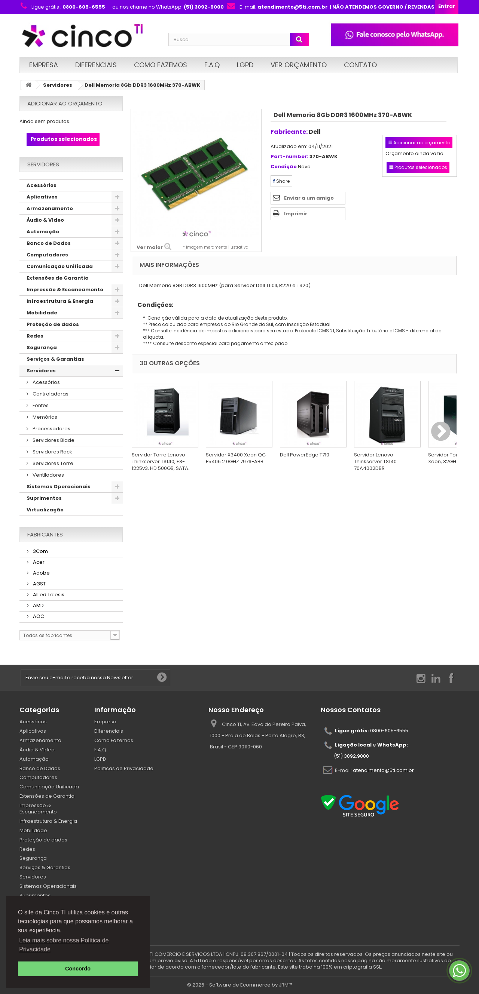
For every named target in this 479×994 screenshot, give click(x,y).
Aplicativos (42, 196)
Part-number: (289, 157)
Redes (35, 335)
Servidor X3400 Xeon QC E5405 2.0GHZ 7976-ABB (236, 458)
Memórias (44, 417)
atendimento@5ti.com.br (383, 770)
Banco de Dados (49, 243)
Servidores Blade (52, 440)
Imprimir (295, 213)
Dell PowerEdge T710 (304, 454)
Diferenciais (96, 65)
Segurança (42, 347)
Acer (38, 562)
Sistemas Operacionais (59, 486)
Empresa (43, 65)
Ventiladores (47, 474)
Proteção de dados (53, 324)
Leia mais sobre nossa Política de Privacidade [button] (64, 945)
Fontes (40, 405)
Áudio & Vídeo (45, 220)
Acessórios (42, 185)
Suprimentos (44, 498)
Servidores (57, 85)
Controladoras (49, 393)
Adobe (41, 572)
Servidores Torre (52, 463)
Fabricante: (289, 131)
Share (281, 181)
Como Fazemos (160, 65)
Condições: (152, 305)
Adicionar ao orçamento (65, 103)
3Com (40, 551)
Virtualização (45, 509)
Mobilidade (42, 312)
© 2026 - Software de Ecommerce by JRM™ (239, 984)
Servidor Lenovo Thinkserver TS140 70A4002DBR (375, 461)
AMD (38, 605)
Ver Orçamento (299, 65)
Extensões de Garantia (58, 277)
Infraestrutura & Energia (60, 301)
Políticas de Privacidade (123, 768)
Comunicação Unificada (60, 266)
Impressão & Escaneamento (65, 289)
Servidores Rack (51, 451)
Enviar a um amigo (309, 197)
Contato (360, 65)
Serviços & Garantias (55, 359)
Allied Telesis (48, 594)
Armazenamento (50, 208)
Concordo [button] (78, 969)
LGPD (245, 65)
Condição (284, 167)
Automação (43, 231)
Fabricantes (45, 534)
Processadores (50, 428)
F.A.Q (212, 65)
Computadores (47, 254)
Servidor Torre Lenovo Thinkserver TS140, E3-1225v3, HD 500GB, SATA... (162, 461)
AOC (38, 616)
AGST (39, 583)
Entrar (446, 6)
